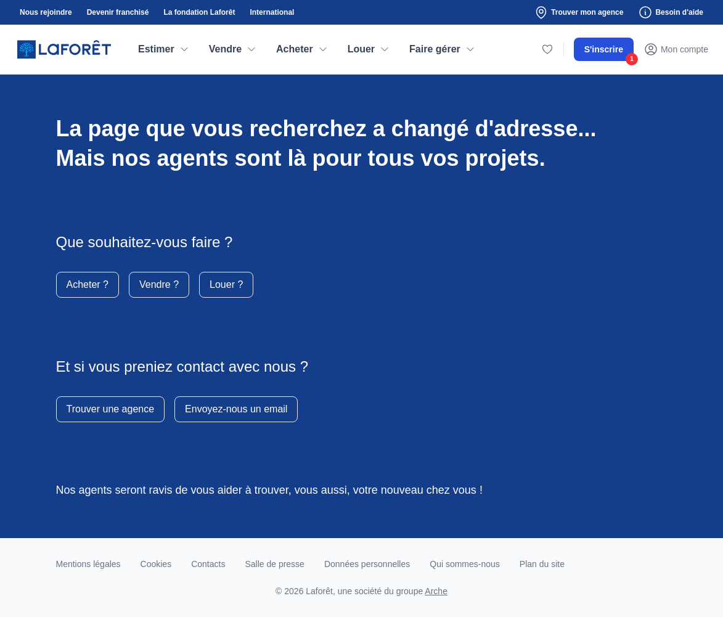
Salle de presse (274, 564)
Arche (436, 591)
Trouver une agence (111, 409)
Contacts (208, 564)
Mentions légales (88, 564)
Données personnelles (367, 564)
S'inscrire (609, 52)
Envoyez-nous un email (236, 409)
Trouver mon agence (578, 12)
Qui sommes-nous (465, 564)
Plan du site (542, 564)
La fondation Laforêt (199, 12)
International (272, 12)
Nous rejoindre (46, 12)
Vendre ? (159, 284)
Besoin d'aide (670, 12)
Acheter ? (87, 284)
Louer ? (226, 284)
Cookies (156, 564)
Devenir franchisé (118, 12)
